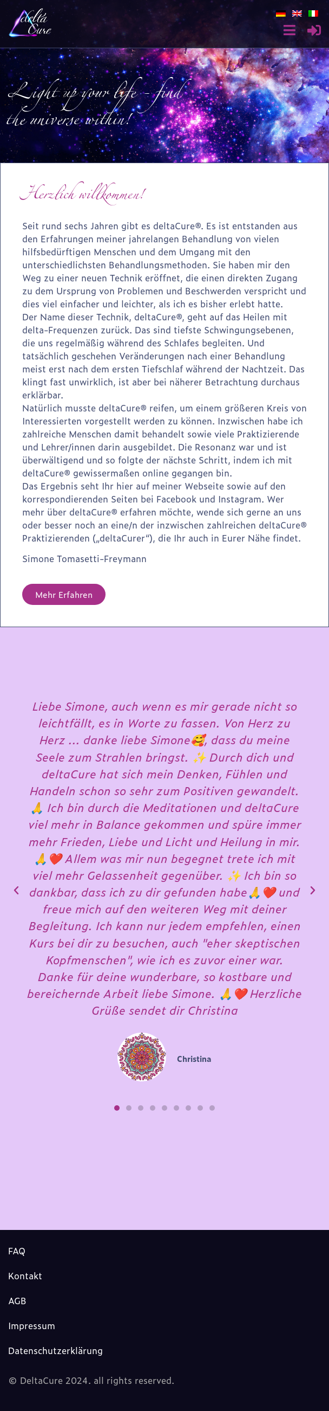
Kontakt (25, 1275)
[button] (117, 1108)
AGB (17, 1300)
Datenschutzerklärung (55, 1350)
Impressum (31, 1325)
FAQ (16, 1250)
